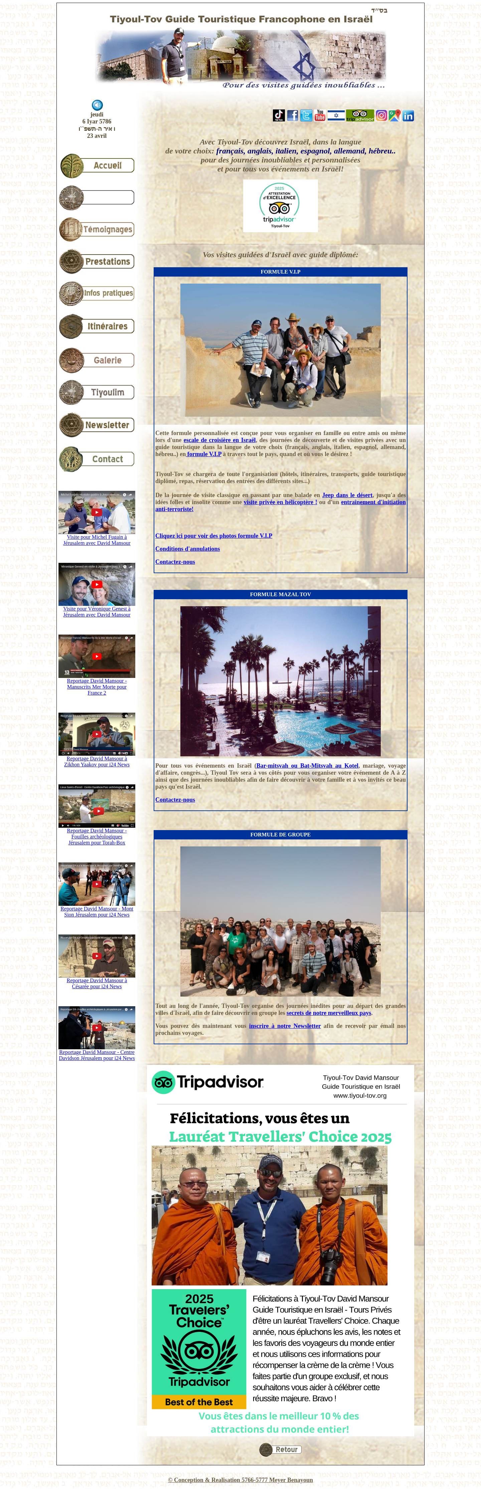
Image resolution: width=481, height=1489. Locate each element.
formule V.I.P (203, 454)
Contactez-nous (175, 562)
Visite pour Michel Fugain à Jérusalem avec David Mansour (96, 537)
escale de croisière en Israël (220, 440)
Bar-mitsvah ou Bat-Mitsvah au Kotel (307, 765)
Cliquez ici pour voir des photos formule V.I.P (213, 535)
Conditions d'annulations (187, 548)
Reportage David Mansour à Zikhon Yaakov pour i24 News (96, 759)
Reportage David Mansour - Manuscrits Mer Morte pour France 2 (96, 684)
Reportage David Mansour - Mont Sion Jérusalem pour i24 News (96, 909)
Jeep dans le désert (347, 495)
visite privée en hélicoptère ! (280, 502)
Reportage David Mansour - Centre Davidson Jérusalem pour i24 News (96, 1053)
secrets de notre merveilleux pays (329, 1013)
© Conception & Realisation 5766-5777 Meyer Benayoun (240, 1480)
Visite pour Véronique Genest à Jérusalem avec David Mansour (96, 609)
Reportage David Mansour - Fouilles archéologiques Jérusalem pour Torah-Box (96, 834)
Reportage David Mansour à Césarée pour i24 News (96, 981)
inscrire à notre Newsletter (285, 1026)
